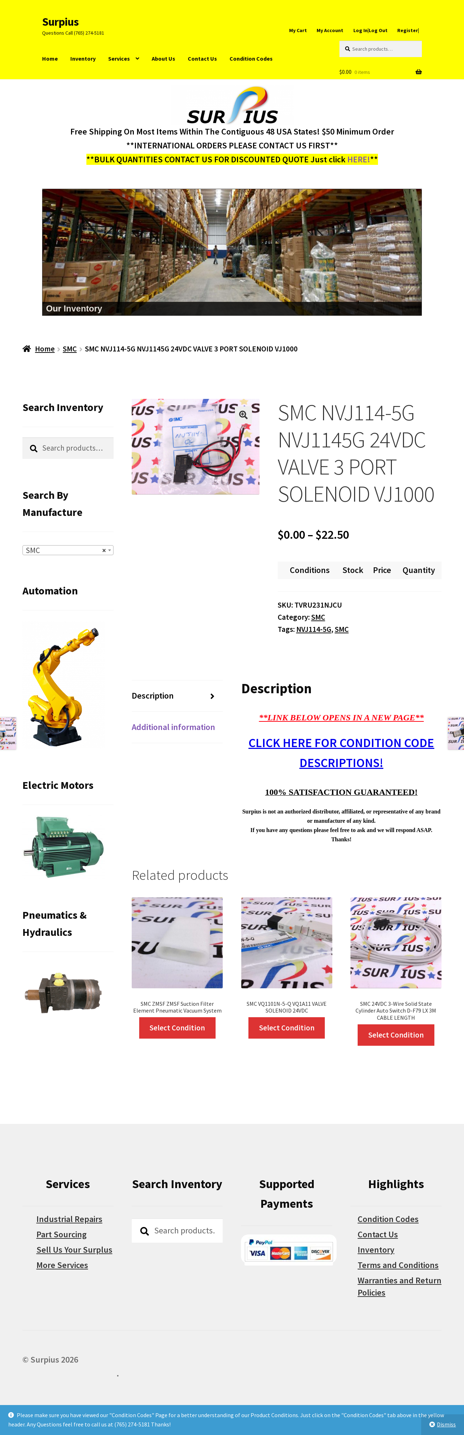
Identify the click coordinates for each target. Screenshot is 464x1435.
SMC (70, 349)
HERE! (358, 159)
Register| (408, 30)
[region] (232, 252)
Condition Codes (251, 58)
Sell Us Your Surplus (74, 1249)
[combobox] (68, 550)
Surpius (60, 22)
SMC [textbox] (66, 551)
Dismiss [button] (446, 1424)
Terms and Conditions (398, 1265)
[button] (243, 415)
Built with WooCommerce (69, 1373)
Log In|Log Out (370, 30)
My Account (330, 30)
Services (119, 58)
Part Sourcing (61, 1234)
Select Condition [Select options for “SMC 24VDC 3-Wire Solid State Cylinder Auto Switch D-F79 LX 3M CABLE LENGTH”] (396, 1035)
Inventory (83, 58)
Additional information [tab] (173, 726)
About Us (163, 58)
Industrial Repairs (69, 1218)
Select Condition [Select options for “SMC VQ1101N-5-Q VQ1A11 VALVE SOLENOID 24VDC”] (286, 1028)
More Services (62, 1265)
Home (50, 58)
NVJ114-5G (313, 629)
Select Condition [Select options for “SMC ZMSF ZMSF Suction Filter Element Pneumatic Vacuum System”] (177, 1028)
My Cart (298, 30)
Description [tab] (153, 695)
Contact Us (202, 58)
